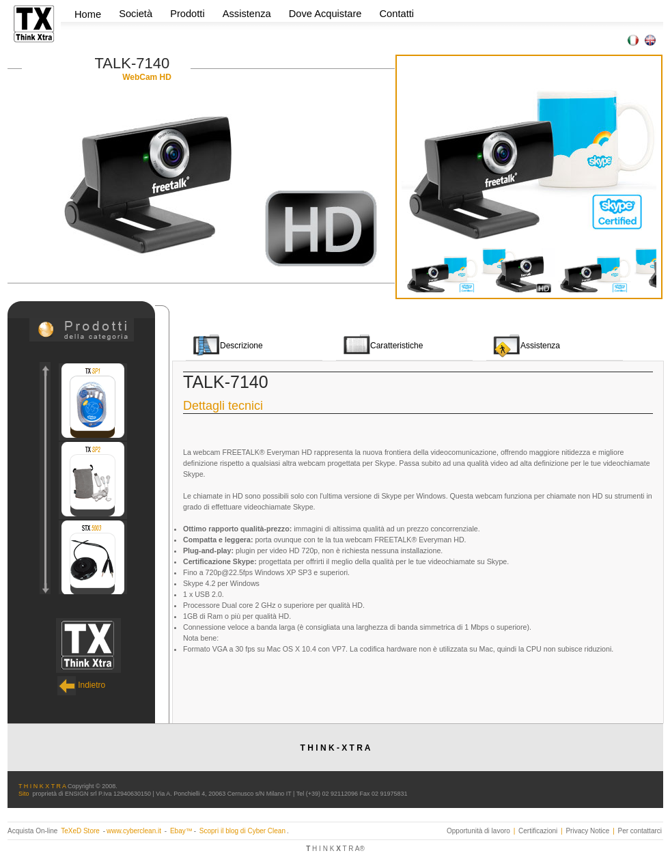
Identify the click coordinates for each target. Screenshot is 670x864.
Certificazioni (537, 831)
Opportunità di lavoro (478, 831)
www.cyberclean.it (134, 831)
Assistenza (247, 13)
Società (137, 13)
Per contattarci (640, 831)
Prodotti (189, 13)
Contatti (397, 13)
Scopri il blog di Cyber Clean (242, 831)
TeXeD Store (81, 831)
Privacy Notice (587, 831)
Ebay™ (181, 831)
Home (87, 14)
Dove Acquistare (325, 13)
